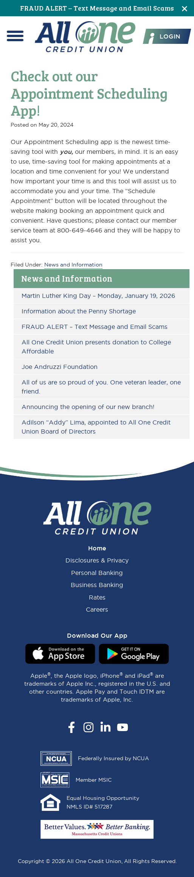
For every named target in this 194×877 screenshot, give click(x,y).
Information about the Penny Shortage (79, 311)
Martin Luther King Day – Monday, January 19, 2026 (98, 295)
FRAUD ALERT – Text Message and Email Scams (97, 7)
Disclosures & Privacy (97, 560)
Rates (97, 597)
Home (97, 548)
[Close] (184, 8)
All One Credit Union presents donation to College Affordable (96, 347)
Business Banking (97, 584)
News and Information (67, 278)
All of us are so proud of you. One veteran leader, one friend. (101, 387)
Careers (97, 609)
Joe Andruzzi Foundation (60, 366)
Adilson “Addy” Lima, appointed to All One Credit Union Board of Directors (96, 427)
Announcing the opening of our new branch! (88, 406)
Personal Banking (97, 572)
